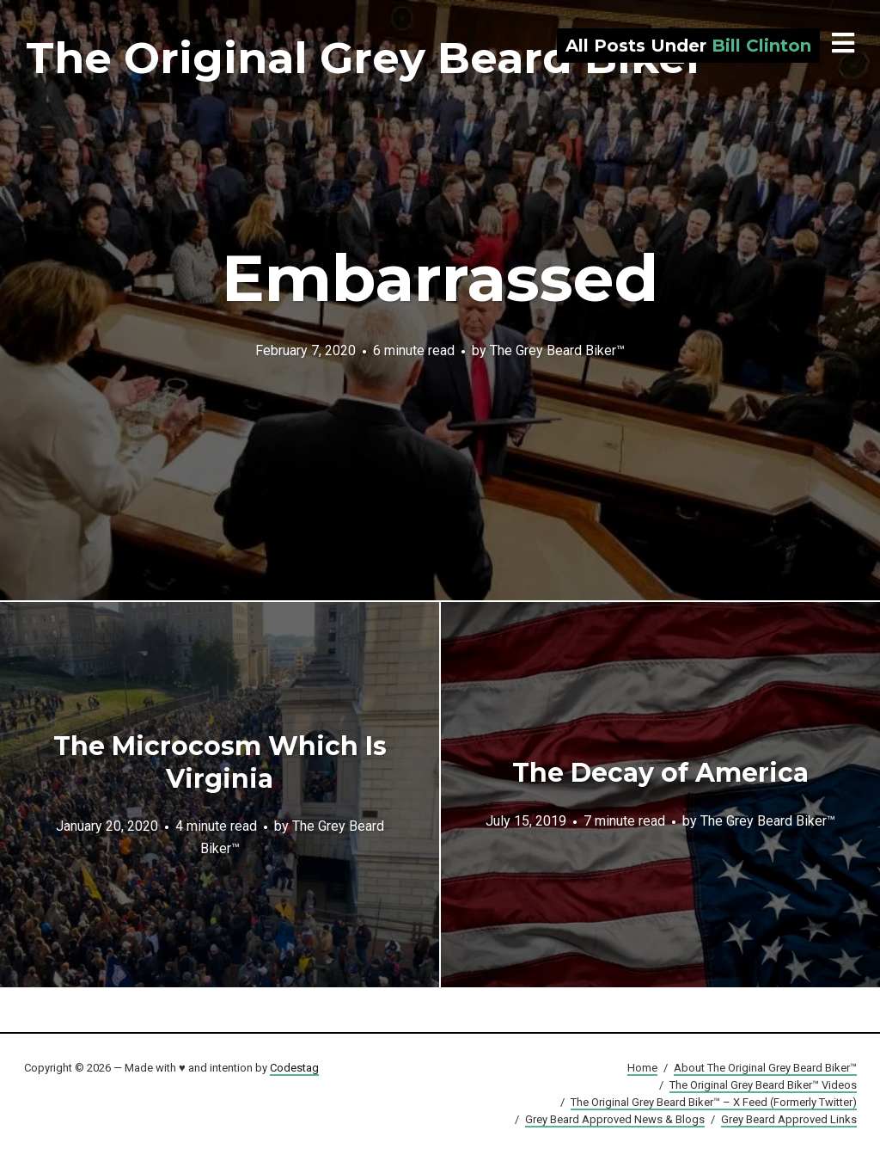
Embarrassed (440, 277)
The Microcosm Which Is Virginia (220, 762)
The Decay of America (660, 773)
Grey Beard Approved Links (789, 1119)
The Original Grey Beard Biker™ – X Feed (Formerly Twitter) (714, 1102)
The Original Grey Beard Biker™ (387, 58)
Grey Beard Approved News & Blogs (615, 1119)
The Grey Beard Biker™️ (557, 349)
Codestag (294, 1067)
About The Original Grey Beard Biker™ (765, 1067)
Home (642, 1067)
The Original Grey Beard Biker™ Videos (763, 1084)
